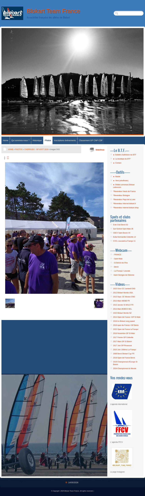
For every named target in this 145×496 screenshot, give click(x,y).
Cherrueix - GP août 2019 (36, 149)
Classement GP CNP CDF (91, 140)
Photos (48, 140)
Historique (37, 140)
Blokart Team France (53, 11)
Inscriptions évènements (65, 140)
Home (5, 140)
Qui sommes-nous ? (20, 140)
